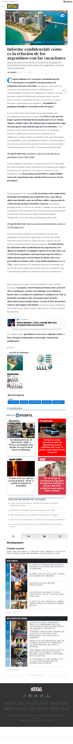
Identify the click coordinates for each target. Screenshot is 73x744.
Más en (19, 415)
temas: (10, 399)
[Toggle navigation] (4, 6)
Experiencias (58, 402)
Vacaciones (13, 402)
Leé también (24, 319)
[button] (64, 90)
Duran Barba (35, 402)
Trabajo (24, 402)
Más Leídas (12, 560)
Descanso (47, 402)
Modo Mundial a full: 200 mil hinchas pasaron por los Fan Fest (37, 323)
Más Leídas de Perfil (17, 618)
